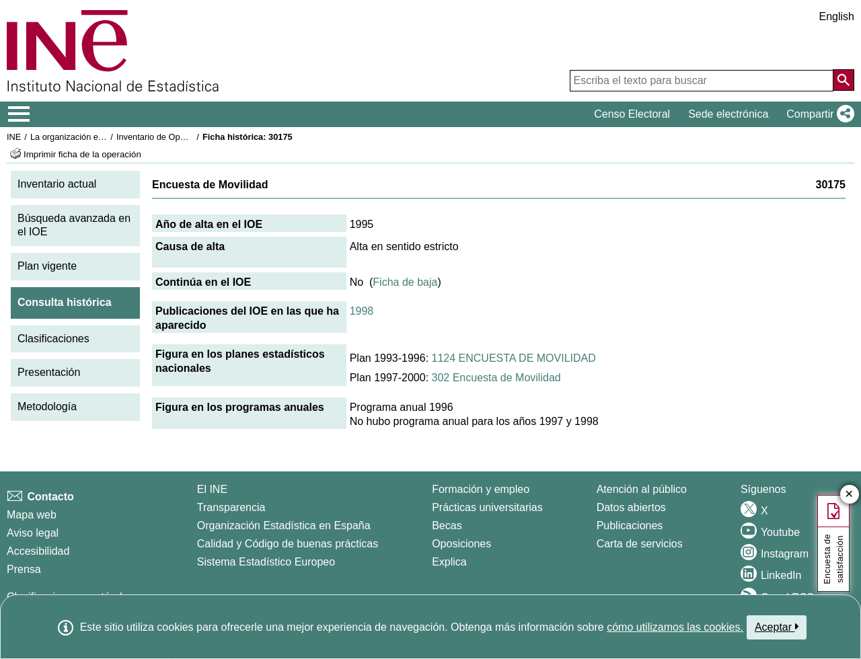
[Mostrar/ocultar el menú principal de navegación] (19, 114)
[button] (817, 114)
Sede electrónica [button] (728, 114)
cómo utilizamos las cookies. (675, 627)
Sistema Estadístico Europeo (266, 562)
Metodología (47, 406)
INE (14, 137)
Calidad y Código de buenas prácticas (288, 543)
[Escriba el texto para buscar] (701, 80)
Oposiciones (461, 543)
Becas (446, 525)
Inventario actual (56, 184)
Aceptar (776, 627)
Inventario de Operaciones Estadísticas (191, 137)
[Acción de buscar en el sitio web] (843, 80)
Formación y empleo (480, 489)
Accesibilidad (38, 551)
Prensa (24, 569)
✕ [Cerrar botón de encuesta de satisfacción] (849, 494)
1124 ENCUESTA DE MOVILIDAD (514, 358)
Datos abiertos (631, 507)
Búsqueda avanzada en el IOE (73, 225)
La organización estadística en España (104, 137)
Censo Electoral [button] (632, 114)
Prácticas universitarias (487, 507)
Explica (449, 562)
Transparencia (231, 507)
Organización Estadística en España (284, 525)
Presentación (48, 372)
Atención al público (642, 489)
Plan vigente (47, 266)
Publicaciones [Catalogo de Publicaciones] (630, 525)
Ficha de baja (405, 282)
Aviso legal (33, 533)
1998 (362, 311)
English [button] (836, 16)
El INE (212, 489)
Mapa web (32, 514)
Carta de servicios (640, 543)
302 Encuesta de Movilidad (496, 377)
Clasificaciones (53, 338)
